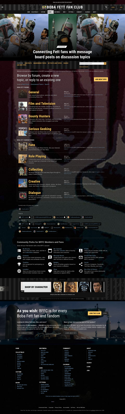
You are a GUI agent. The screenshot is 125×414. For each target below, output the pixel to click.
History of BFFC (92, 355)
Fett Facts (43, 388)
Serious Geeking (40, 129)
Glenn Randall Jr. (68, 379)
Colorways (19, 358)
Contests (26, 255)
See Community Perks (25, 333)
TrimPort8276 (24, 209)
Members (66, 354)
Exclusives (43, 372)
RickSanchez (67, 228)
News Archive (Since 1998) (47, 370)
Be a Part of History (90, 269)
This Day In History (45, 386)
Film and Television (42, 104)
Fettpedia (72, 12)
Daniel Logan (67, 370)
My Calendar (58, 249)
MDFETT (45, 228)
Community (80, 12)
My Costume (20, 374)
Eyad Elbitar (67, 380)
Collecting (36, 169)
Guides (42, 373)
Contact (90, 359)
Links (65, 357)
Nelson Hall (67, 382)
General (34, 92)
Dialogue (35, 193)
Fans (32, 145)
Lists (18, 359)
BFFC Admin (24, 217)
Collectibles (35, 12)
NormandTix (55, 228)
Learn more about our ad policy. (77, 298)
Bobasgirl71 (37, 224)
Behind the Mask (45, 384)
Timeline (19, 368)
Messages (66, 359)
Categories (19, 356)
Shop (55, 269)
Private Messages (90, 255)
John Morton (67, 373)
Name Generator (68, 355)
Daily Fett (43, 350)
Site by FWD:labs (81, 407)
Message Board (59, 255)
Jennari (22, 228)
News (65, 12)
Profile (86, 249)
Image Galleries (44, 352)
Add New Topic (21, 65)
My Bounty (26, 249)
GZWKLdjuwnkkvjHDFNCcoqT (41, 217)
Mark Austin (67, 375)
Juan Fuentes (59, 217)
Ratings (19, 363)
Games (42, 362)
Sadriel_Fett (78, 228)
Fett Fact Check (45, 377)
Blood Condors (98, 184)
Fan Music (43, 354)
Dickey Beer (67, 377)
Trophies (26, 262)
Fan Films (43, 357)
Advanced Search (83, 66)
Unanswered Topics (39, 63)
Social (86, 262)
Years (18, 366)
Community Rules (43, 407)
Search (65, 63)
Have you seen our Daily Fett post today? (62, 2)
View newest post (68, 94)
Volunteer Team (92, 350)
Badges (56, 262)
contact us (87, 71)
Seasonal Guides (45, 379)
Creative (34, 181)
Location (26, 269)
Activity (66, 350)
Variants (19, 375)
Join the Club (94, 313)
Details (19, 377)
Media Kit (90, 352)
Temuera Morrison (68, 368)
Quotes (42, 393)
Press (89, 354)
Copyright (51, 407)
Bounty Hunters (39, 116)
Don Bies (66, 372)
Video (42, 359)
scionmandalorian (91, 228)
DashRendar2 (62, 224)
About (95, 12)
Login (112, 7)
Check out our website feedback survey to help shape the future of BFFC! (62, 396)
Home (28, 12)
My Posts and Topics (55, 63)
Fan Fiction (43, 361)
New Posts (28, 63)
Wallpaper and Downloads (47, 364)
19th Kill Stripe (97, 132)
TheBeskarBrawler (73, 217)
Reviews (19, 365)
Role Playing (37, 156)
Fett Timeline (44, 391)
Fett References (45, 389)
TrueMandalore (50, 231)
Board (50, 12)
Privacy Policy (58, 407)
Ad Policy (73, 407)
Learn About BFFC (71, 333)
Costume (44, 12)
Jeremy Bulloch (68, 385)
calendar (62, 250)
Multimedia (58, 12)
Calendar (88, 12)
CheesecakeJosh (50, 224)
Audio (42, 355)
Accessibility (66, 407)
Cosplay (19, 379)
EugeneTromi (75, 224)
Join (121, 7)
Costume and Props (69, 384)
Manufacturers (21, 361)
